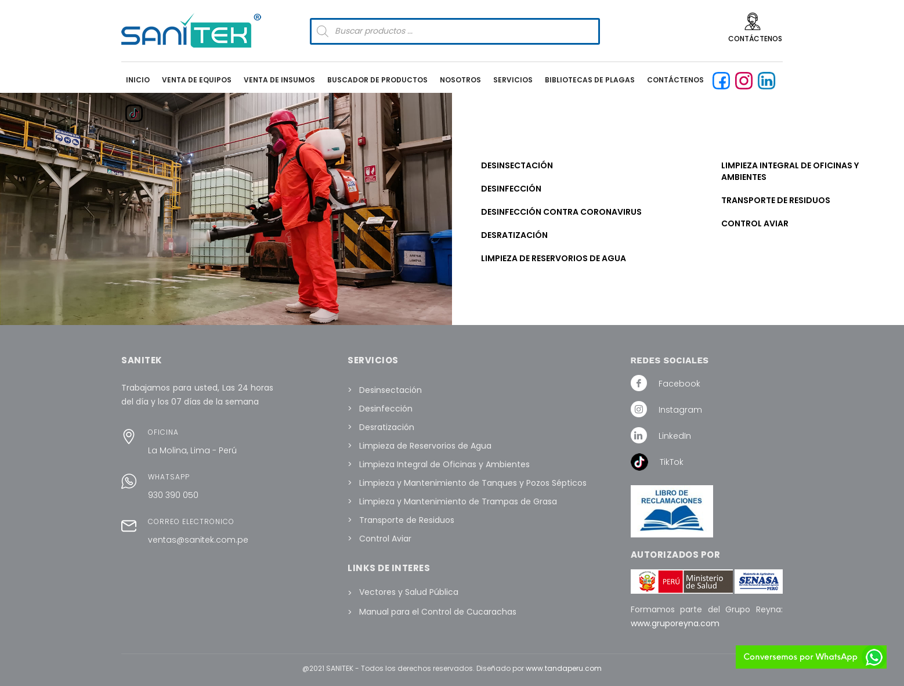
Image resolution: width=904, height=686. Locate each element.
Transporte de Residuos (775, 200)
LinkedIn (675, 436)
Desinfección (511, 188)
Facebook (679, 383)
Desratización (514, 235)
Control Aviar (755, 223)
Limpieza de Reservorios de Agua (553, 258)
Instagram (680, 410)
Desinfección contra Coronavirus (561, 212)
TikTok (672, 462)
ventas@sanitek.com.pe (198, 540)
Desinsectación (517, 165)
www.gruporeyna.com (675, 623)
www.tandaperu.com (564, 668)
